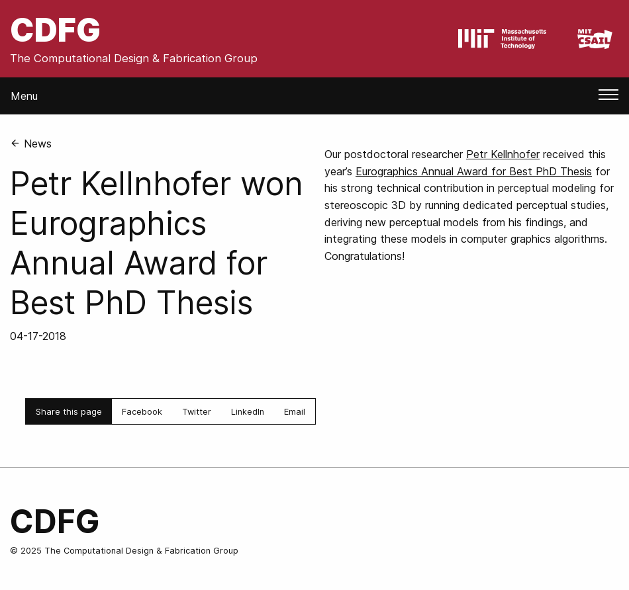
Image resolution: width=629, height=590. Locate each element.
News (31, 143)
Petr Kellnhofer (503, 154)
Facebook (142, 412)
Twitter (196, 412)
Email (294, 412)
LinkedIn (247, 412)
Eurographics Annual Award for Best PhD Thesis (474, 171)
